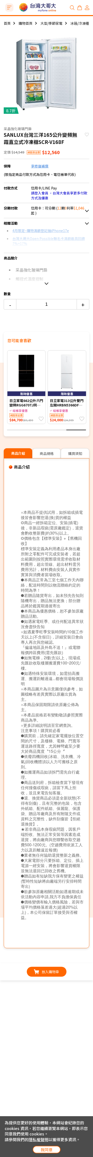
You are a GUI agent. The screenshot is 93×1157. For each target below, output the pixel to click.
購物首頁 (25, 23)
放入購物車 (46, 971)
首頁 (7, 23)
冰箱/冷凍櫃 (79, 23)
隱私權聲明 (38, 1139)
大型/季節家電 (51, 23)
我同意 (47, 1150)
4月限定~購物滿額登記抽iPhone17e (40, 230)
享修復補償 (40, 166)
